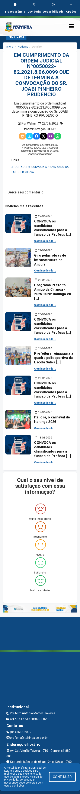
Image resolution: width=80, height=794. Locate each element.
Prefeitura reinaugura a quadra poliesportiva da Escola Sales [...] (53, 357)
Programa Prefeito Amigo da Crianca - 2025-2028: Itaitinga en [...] (52, 291)
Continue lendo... (45, 241)
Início (9, 46)
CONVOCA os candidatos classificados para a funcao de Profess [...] (52, 228)
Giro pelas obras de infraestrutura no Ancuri (50, 259)
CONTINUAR (62, 777)
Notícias (23, 46)
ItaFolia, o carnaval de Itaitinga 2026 (52, 419)
